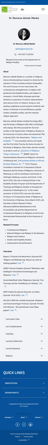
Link (21, 263)
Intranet (39, 417)
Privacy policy (28, 436)
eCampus (9, 417)
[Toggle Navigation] (43, 9)
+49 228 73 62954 (25, 54)
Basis (24, 417)
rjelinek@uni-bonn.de (24, 49)
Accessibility (23, 440)
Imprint (17, 436)
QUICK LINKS (14, 372)
